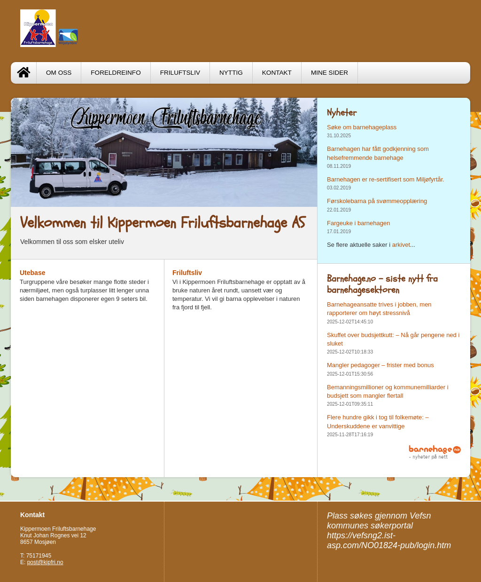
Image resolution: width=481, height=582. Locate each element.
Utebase (32, 272)
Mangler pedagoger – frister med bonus (380, 365)
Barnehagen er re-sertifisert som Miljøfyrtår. (385, 179)
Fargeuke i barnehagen (358, 223)
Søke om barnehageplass (361, 127)
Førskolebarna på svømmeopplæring (377, 200)
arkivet (401, 244)
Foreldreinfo (115, 72)
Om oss (58, 72)
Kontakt (277, 72)
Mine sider (329, 72)
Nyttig (231, 72)
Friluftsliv (180, 72)
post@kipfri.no (45, 562)
